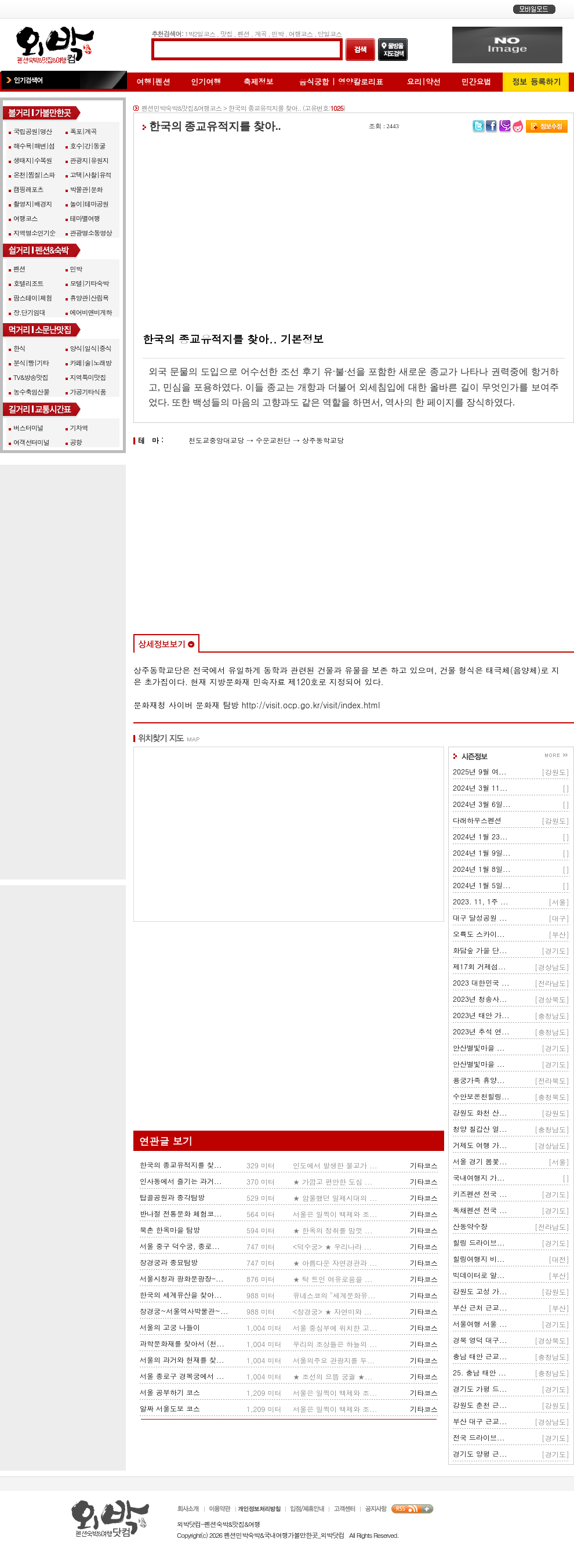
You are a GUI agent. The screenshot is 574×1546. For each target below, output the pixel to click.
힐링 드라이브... (479, 1242)
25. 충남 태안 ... (479, 1372)
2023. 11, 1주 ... (480, 901)
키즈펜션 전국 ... (480, 1194)
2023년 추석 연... (481, 1031)
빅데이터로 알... (479, 1275)
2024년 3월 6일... (482, 804)
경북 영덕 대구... (480, 1340)
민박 (277, 33)
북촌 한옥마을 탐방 (170, 1229)
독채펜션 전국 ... (480, 1210)
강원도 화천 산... (480, 1112)
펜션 (243, 33)
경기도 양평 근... (480, 1453)
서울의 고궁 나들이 (170, 1327)
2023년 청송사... (480, 999)
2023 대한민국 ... (481, 982)
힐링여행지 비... (479, 1258)
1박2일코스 (200, 33)
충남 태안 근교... (480, 1356)
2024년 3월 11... (480, 787)
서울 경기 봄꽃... (480, 1161)
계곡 (261, 33)
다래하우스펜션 (477, 820)
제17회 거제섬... (479, 966)
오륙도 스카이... (479, 934)
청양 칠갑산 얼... (480, 1129)
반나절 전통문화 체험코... (181, 1213)
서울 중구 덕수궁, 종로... (180, 1246)
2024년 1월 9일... (482, 852)
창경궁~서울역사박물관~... (184, 1311)
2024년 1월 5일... (482, 885)
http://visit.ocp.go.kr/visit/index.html (311, 705)
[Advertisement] (354, 232)
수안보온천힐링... (481, 1096)
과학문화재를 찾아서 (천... (182, 1343)
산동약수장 (470, 1226)
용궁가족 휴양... (479, 1080)
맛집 (226, 33)
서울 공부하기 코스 (170, 1392)
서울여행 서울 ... (480, 1323)
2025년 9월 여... (480, 771)
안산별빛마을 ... (479, 1047)
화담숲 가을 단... (480, 950)
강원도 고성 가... (480, 1291)
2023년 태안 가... (481, 1015)
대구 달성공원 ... (480, 917)
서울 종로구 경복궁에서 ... (182, 1376)
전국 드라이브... (479, 1437)
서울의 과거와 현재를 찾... (182, 1359)
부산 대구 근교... (480, 1421)
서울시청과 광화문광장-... (182, 1278)
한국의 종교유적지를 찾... (181, 1165)
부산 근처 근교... (480, 1307)
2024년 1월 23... (480, 836)
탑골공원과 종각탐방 (172, 1197)
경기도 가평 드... (480, 1388)
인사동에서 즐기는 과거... (181, 1181)
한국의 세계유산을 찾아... (181, 1294)
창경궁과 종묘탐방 (169, 1262)
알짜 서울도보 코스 (170, 1408)
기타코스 (424, 1165)
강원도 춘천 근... (480, 1405)
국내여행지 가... (479, 1177)
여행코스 (301, 33)
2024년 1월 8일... (482, 869)
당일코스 (330, 33)
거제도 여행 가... (480, 1145)
